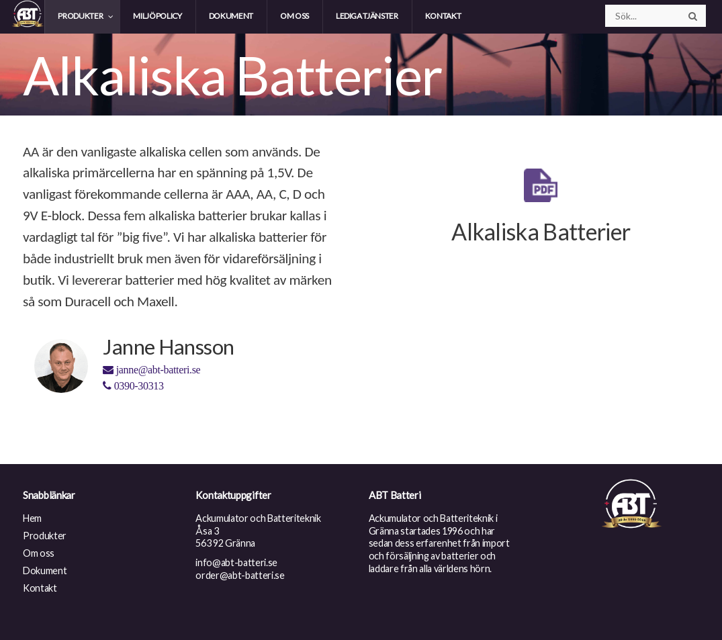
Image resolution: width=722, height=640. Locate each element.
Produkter (44, 535)
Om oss (38, 553)
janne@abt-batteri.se (151, 369)
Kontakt (40, 588)
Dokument (44, 570)
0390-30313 (133, 386)
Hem (32, 518)
